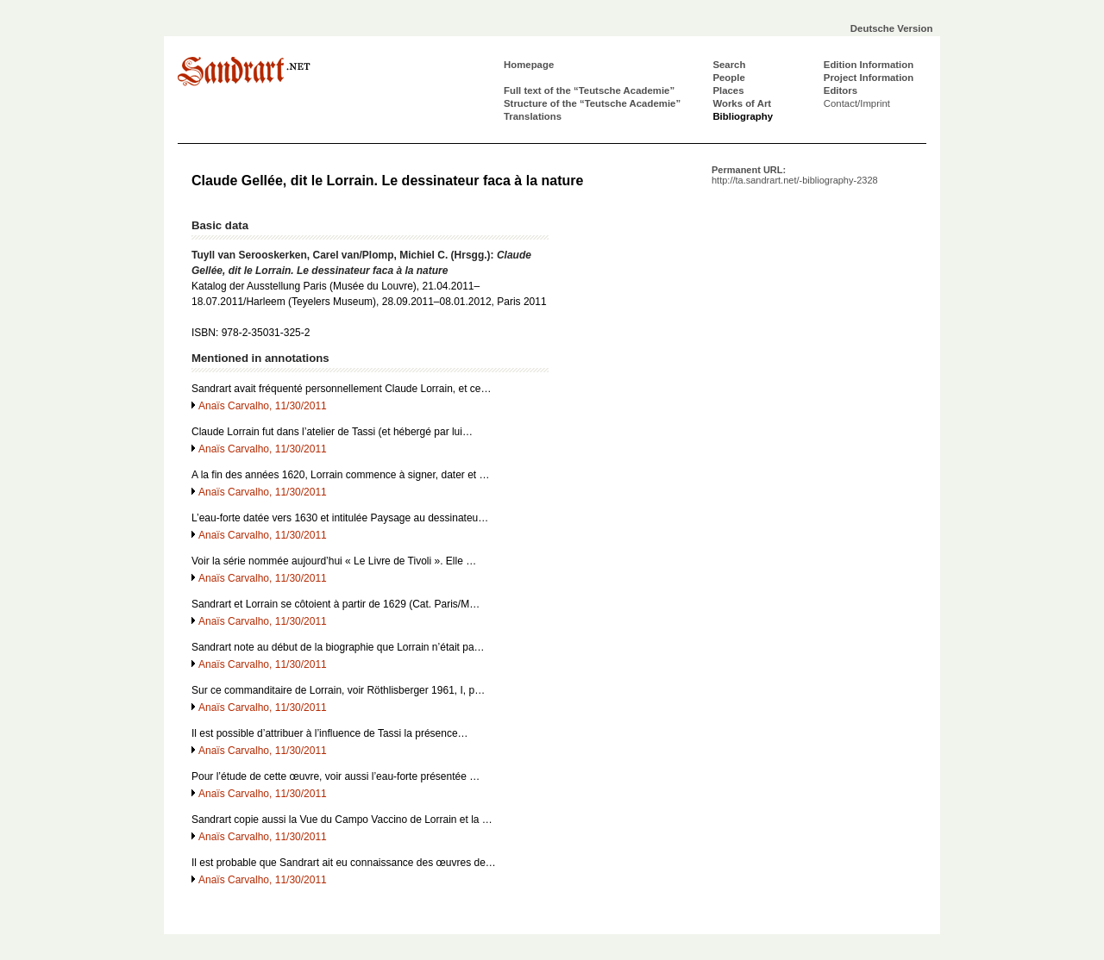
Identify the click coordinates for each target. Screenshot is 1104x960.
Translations (532, 116)
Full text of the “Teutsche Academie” (589, 90)
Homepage (529, 64)
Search (728, 64)
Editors (840, 90)
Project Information (868, 77)
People (728, 77)
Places (727, 90)
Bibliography (742, 116)
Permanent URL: (795, 175)
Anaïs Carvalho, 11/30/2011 (262, 406)
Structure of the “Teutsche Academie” (592, 103)
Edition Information (868, 64)
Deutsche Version (891, 28)
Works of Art (741, 103)
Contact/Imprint (857, 103)
